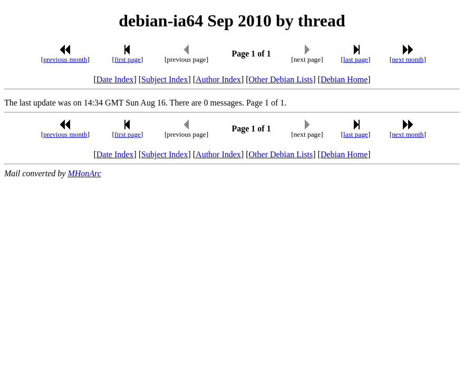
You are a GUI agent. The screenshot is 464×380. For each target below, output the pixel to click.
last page (355, 59)
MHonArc (84, 173)
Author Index (218, 79)
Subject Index (164, 79)
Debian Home (344, 79)
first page (127, 59)
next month (407, 59)
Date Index (115, 79)
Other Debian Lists (281, 79)
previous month (65, 59)
